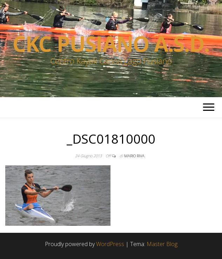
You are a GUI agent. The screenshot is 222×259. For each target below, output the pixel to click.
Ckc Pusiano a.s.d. (111, 43)
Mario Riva (134, 155)
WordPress (110, 244)
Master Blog (162, 244)
